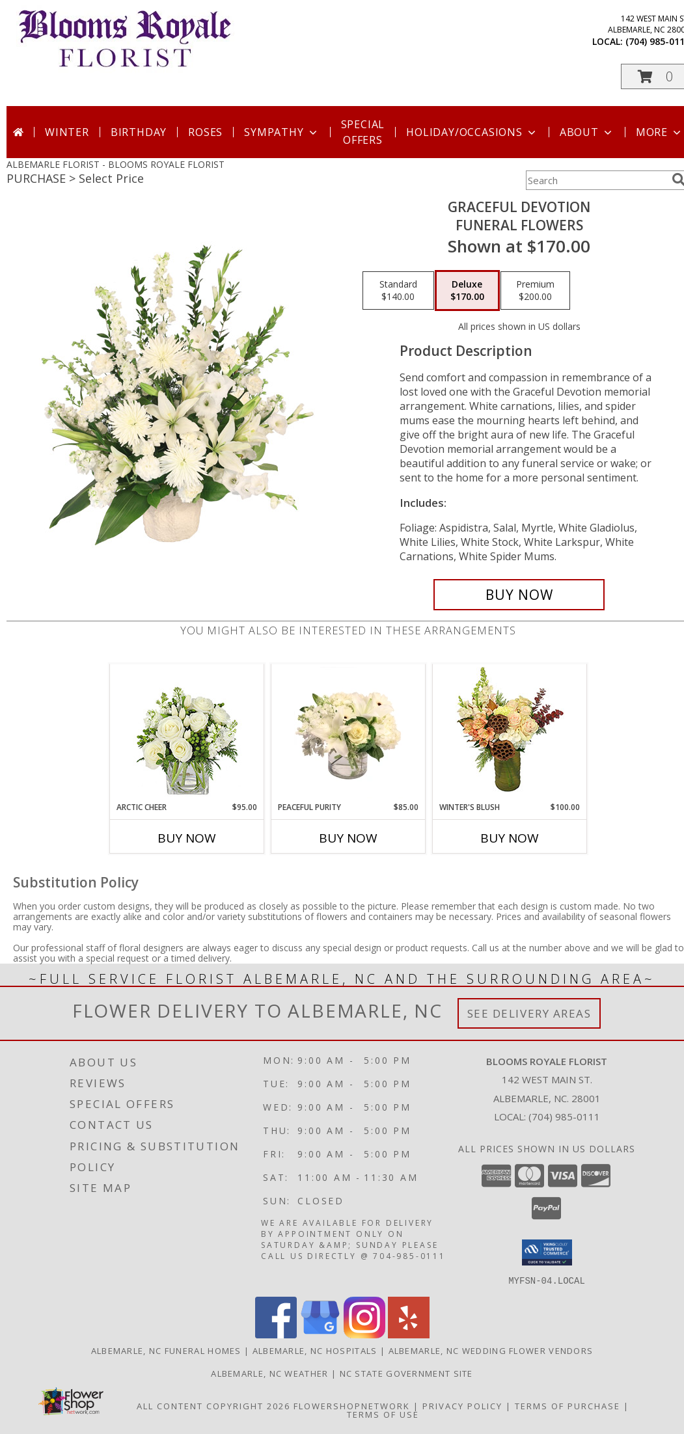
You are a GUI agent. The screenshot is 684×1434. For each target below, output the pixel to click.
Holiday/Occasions (472, 132)
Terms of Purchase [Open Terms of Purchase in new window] (567, 1405)
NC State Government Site (406, 1373)
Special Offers (363, 132)
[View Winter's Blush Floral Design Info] (510, 733)
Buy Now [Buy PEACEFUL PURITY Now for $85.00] (348, 838)
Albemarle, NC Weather (269, 1373)
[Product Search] (596, 180)
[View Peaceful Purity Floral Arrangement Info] (348, 732)
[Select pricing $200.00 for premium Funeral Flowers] (535, 291)
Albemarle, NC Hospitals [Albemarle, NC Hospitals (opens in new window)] (315, 1350)
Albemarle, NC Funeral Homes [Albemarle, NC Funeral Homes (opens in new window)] (166, 1350)
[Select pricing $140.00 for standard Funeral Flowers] (398, 291)
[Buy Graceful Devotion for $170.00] (519, 594)
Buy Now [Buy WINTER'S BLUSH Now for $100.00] (509, 838)
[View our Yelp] (409, 1334)
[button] (547, 1252)
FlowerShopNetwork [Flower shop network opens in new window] (352, 1405)
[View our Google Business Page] (320, 1334)
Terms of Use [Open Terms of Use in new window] (383, 1414)
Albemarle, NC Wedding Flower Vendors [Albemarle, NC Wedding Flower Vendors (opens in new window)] (491, 1350)
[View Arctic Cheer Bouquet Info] (187, 733)
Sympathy (281, 132)
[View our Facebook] (276, 1334)
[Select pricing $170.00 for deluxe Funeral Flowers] (467, 291)
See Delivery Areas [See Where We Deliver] (529, 1013)
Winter (67, 132)
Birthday (139, 132)
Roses (205, 132)
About (587, 132)
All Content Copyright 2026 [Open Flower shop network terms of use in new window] (213, 1405)
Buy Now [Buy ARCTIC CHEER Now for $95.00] (186, 838)
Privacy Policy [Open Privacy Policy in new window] (462, 1405)
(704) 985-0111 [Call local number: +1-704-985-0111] (564, 1116)
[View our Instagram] (364, 1334)
